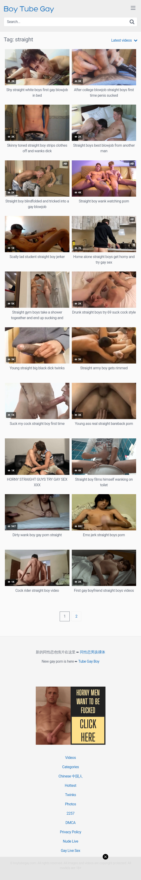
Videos (70, 757)
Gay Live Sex (70, 850)
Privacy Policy (70, 832)
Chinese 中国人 (71, 776)
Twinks (70, 795)
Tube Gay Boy (88, 661)
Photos (70, 804)
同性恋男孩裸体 (92, 652)
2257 (71, 813)
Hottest (70, 785)
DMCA (70, 822)
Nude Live (70, 841)
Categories (70, 767)
